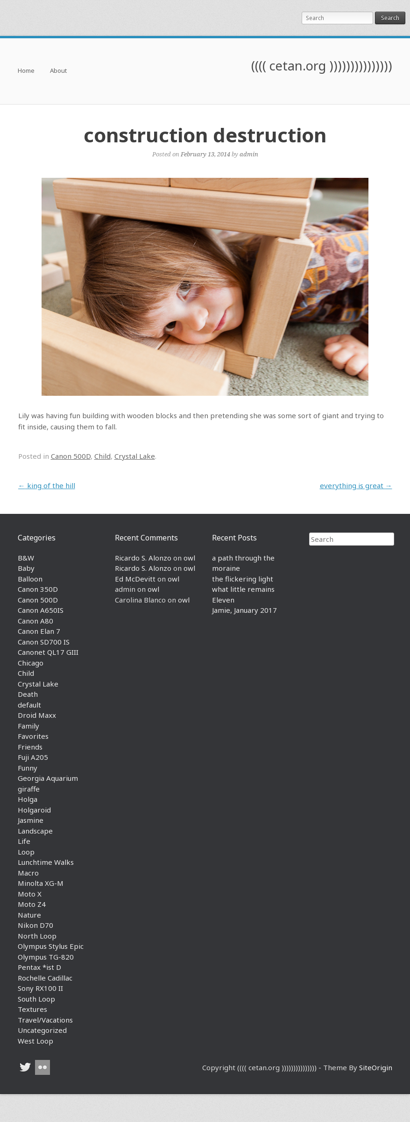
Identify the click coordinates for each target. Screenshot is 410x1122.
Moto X (30, 893)
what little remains (243, 589)
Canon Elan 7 (39, 631)
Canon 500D (71, 456)
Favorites (33, 736)
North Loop (37, 935)
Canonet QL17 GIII (48, 652)
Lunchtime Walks (46, 862)
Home (26, 71)
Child (102, 456)
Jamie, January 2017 (244, 610)
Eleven (223, 599)
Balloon (30, 578)
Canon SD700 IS (44, 641)
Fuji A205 (33, 757)
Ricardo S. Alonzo (143, 557)
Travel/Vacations (45, 1019)
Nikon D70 (35, 925)
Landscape (35, 830)
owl (189, 557)
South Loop (36, 998)
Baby (26, 568)
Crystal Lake (134, 456)
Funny (27, 767)
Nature (29, 914)
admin (249, 154)
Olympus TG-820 (46, 956)
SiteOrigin (375, 1067)
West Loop (35, 1040)
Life (24, 841)
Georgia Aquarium (48, 778)
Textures (32, 1009)
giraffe (29, 788)
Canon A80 (35, 620)
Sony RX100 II (40, 988)
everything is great (356, 485)
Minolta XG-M (41, 883)
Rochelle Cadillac (45, 977)
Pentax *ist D (39, 967)
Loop (26, 851)
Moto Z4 (32, 904)
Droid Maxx (37, 715)
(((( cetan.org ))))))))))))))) (321, 65)
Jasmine (30, 820)
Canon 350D (38, 589)
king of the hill (46, 485)
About (58, 71)
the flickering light (242, 578)
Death (28, 694)
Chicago (30, 662)
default (29, 704)
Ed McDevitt (135, 578)
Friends (30, 746)
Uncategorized (42, 1030)
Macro (28, 872)
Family (28, 725)
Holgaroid (34, 809)
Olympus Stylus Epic (51, 946)
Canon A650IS (41, 610)
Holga (27, 799)
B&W (26, 557)
